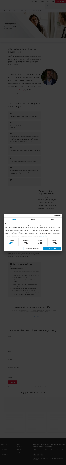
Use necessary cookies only (32, 248)
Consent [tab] (14, 219)
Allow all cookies (52, 248)
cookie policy (56, 235)
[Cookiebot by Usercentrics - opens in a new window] (55, 215)
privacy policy (43, 236)
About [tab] (52, 219)
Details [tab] (33, 219)
